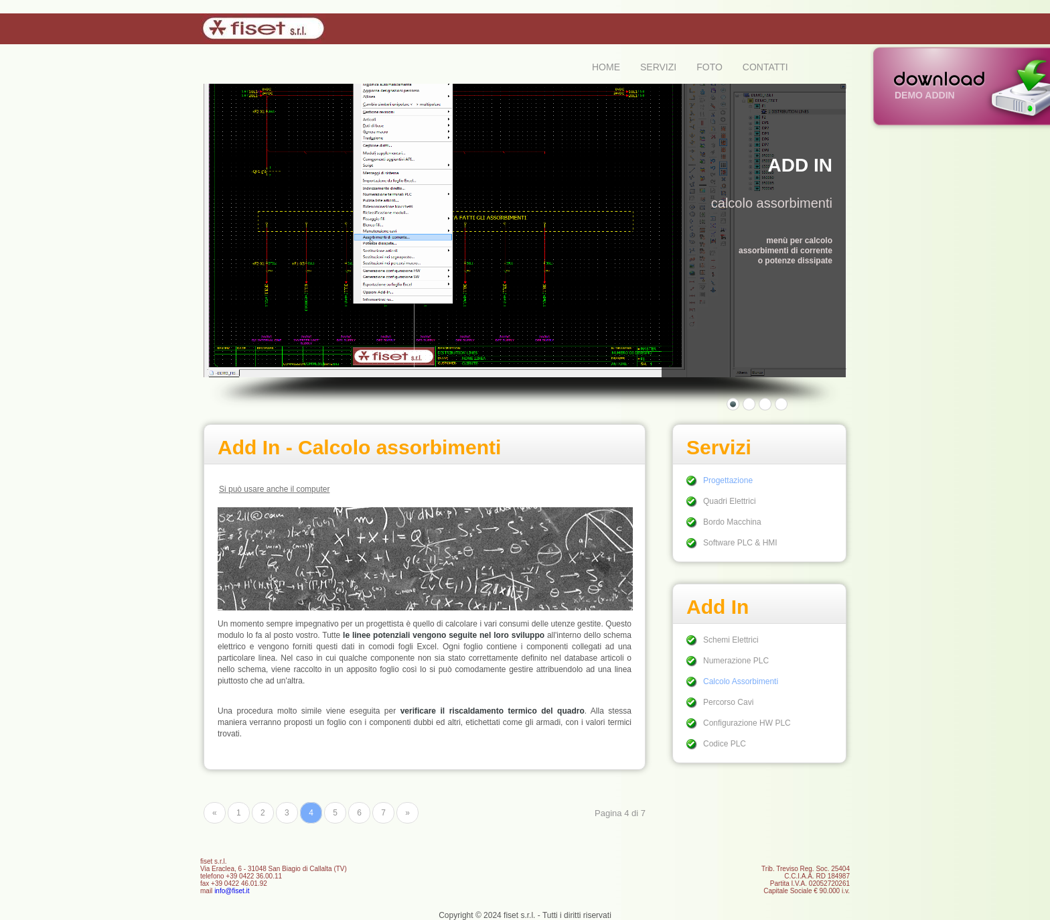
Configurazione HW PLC (747, 723)
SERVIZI (658, 67)
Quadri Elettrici (729, 501)
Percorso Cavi (728, 702)
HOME (606, 67)
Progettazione (728, 480)
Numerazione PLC (736, 660)
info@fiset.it (231, 891)
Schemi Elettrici (731, 640)
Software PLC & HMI (740, 542)
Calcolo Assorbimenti (740, 681)
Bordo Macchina (732, 522)
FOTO (709, 67)
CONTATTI (765, 67)
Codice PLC (724, 743)
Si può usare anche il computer (274, 489)
